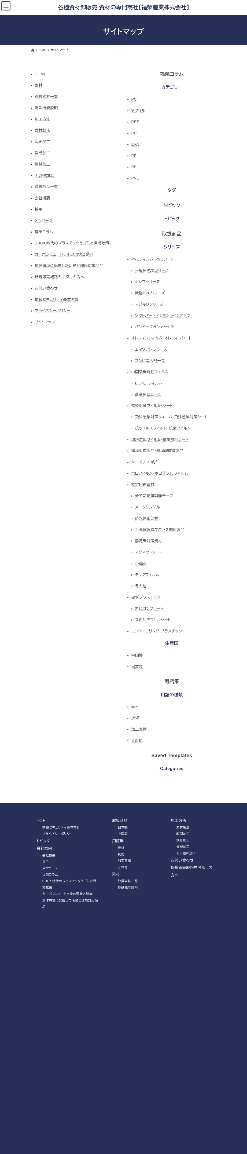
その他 (140, 586)
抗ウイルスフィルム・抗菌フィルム (163, 428)
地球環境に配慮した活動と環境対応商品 (69, 265)
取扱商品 (172, 234)
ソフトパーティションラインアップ (162, 315)
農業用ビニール (148, 394)
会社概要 (42, 198)
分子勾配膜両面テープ (154, 496)
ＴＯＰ (41, 820)
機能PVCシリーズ (150, 293)
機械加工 (42, 164)
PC (134, 99)
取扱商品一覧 (46, 187)
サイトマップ (45, 322)
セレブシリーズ (147, 282)
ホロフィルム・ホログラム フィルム (159, 473)
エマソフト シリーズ (151, 349)
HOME (41, 74)
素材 (39, 85)
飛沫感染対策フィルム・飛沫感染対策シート (171, 417)
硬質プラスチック (145, 597)
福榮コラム (44, 232)
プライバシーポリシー (53, 311)
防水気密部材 (146, 518)
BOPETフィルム (149, 383)
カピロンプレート (149, 608)
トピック (171, 205)
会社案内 (44, 848)
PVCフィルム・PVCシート (152, 259)
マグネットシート (149, 552)
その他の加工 (186, 853)
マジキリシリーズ (149, 304)
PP (134, 155)
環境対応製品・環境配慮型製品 (157, 451)
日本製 (137, 666)
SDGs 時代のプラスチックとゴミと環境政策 (72, 243)
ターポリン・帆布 (145, 462)
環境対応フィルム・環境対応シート (160, 439)
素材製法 (42, 130)
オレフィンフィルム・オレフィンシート (161, 338)
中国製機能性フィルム (150, 372)
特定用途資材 (143, 484)
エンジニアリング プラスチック (156, 631)
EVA (135, 144)
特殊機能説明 (46, 108)
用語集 (171, 681)
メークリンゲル (147, 507)
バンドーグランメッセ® (154, 327)
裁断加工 (42, 153)
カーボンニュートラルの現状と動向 (64, 254)
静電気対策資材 (148, 541)
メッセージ (44, 220)
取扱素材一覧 (46, 96)
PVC (135, 178)
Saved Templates (171, 755)
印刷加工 (42, 142)
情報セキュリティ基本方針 (57, 299)
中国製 (137, 655)
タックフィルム (147, 575)
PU (134, 133)
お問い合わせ (46, 288)
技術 (135, 718)
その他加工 (44, 175)
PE (134, 167)
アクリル (138, 110)
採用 (39, 209)
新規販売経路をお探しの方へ (59, 277)
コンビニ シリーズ (150, 360)
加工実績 (139, 729)
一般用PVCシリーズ (152, 270)
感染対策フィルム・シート (152, 406)
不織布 (141, 563)
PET (135, 122)
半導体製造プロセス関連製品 (160, 529)
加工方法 (42, 119)
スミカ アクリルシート (153, 620)
